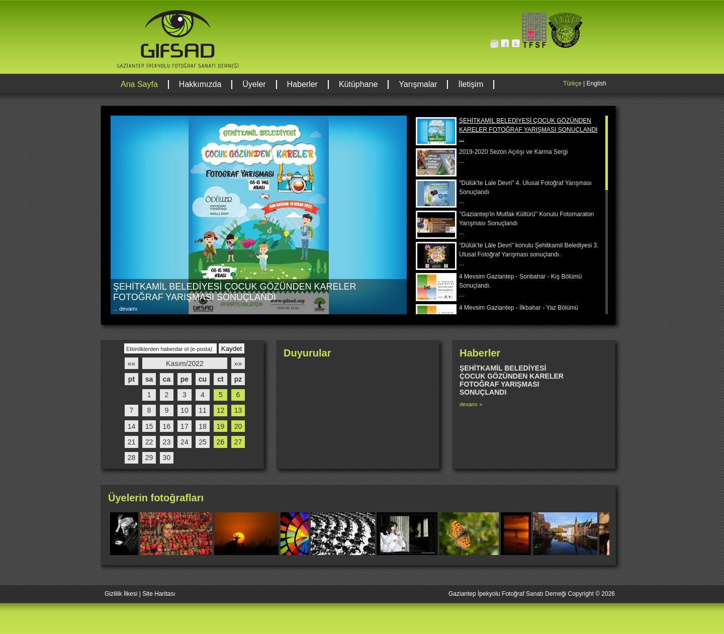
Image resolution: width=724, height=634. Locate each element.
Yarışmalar (418, 84)
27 (238, 442)
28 (132, 458)
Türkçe (572, 83)
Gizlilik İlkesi (121, 593)
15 (149, 426)
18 (203, 426)
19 (221, 426)
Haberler (302, 84)
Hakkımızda (200, 84)
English (596, 83)
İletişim (470, 84)
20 (238, 426)
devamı (127, 309)
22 (149, 442)
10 (184, 410)
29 (149, 458)
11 (203, 410)
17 (184, 426)
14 (132, 426)
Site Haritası (158, 593)
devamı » (471, 404)
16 (167, 426)
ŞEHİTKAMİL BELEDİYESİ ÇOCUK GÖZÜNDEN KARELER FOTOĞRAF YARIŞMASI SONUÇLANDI (234, 292)
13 (238, 410)
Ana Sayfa (139, 84)
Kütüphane (358, 84)
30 (167, 458)
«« (132, 363)
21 (132, 442)
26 (221, 442)
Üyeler (253, 84)
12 (221, 410)
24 (184, 442)
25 (203, 442)
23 (167, 442)
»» (238, 363)
